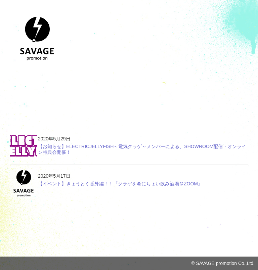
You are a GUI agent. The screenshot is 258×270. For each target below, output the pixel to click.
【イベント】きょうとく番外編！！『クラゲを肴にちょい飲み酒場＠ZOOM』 (120, 183)
